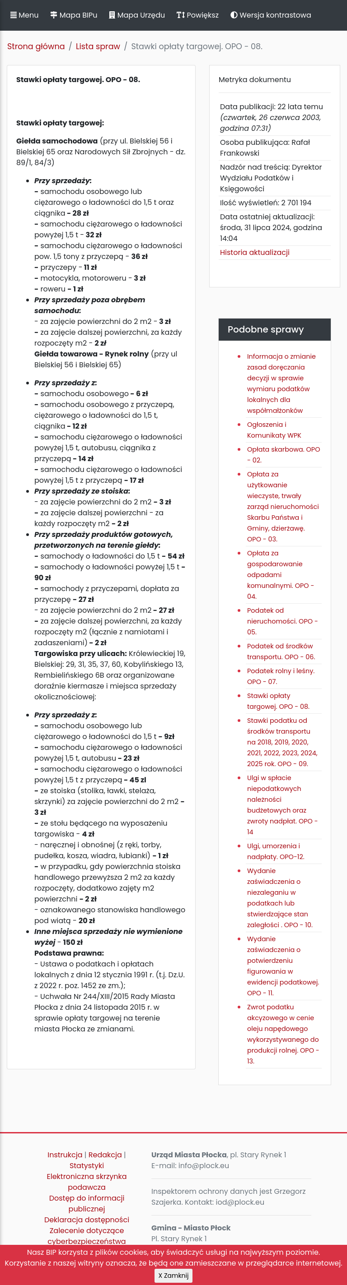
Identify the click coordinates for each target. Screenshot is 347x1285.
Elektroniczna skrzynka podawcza (87, 1182)
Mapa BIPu (73, 15)
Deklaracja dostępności (86, 1220)
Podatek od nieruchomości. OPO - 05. (282, 621)
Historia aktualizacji (255, 252)
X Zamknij (174, 1275)
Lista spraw (98, 46)
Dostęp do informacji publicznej (87, 1203)
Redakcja (105, 1155)
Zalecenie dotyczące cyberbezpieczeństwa (86, 1236)
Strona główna (36, 46)
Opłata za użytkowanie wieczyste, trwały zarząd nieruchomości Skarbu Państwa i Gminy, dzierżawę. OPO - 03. (283, 507)
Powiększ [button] (198, 15)
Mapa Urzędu (137, 15)
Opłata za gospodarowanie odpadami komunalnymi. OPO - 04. (280, 575)
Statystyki (87, 1165)
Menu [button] (24, 15)
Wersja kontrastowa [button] (270, 15)
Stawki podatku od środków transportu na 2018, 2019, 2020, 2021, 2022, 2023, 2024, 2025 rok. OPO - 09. (282, 742)
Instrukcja (64, 1155)
